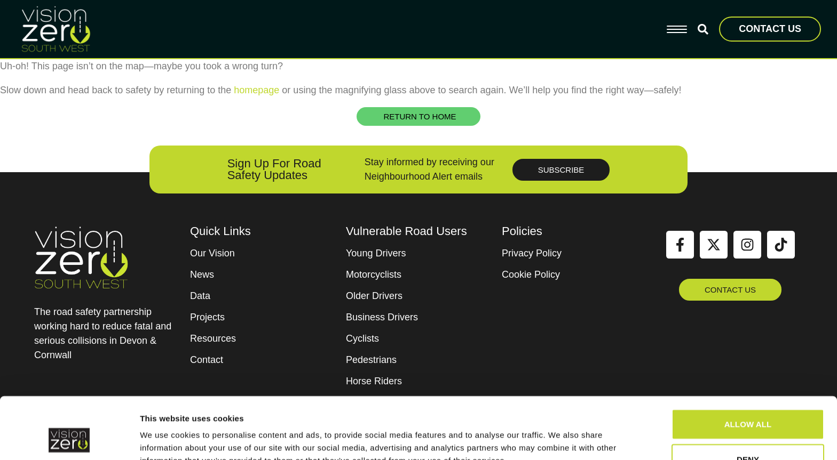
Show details (560, 438)
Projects (207, 317)
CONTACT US (770, 28)
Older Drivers (374, 295)
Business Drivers (382, 317)
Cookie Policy (531, 274)
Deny (748, 403)
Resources (213, 338)
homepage (256, 90)
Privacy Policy (532, 253)
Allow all (748, 368)
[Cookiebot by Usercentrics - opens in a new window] (69, 439)
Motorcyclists (373, 274)
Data (200, 295)
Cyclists (362, 338)
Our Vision (212, 253)
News (202, 274)
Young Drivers (376, 253)
